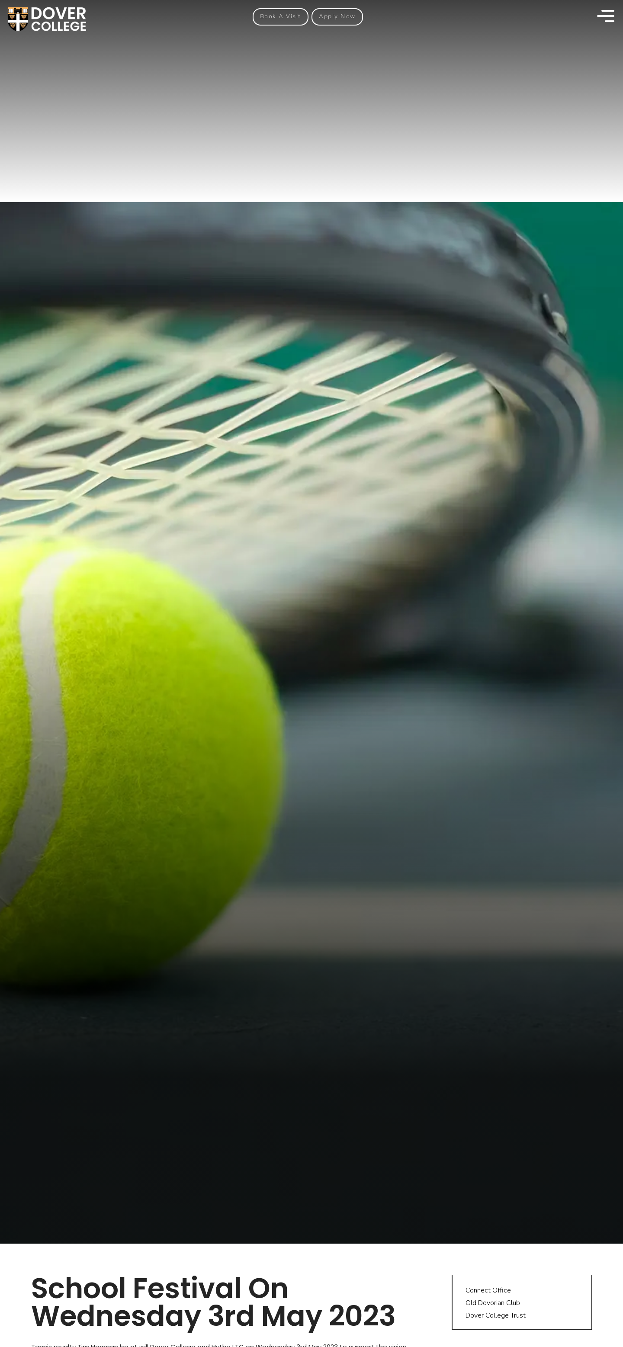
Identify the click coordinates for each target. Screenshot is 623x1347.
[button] (280, 16)
